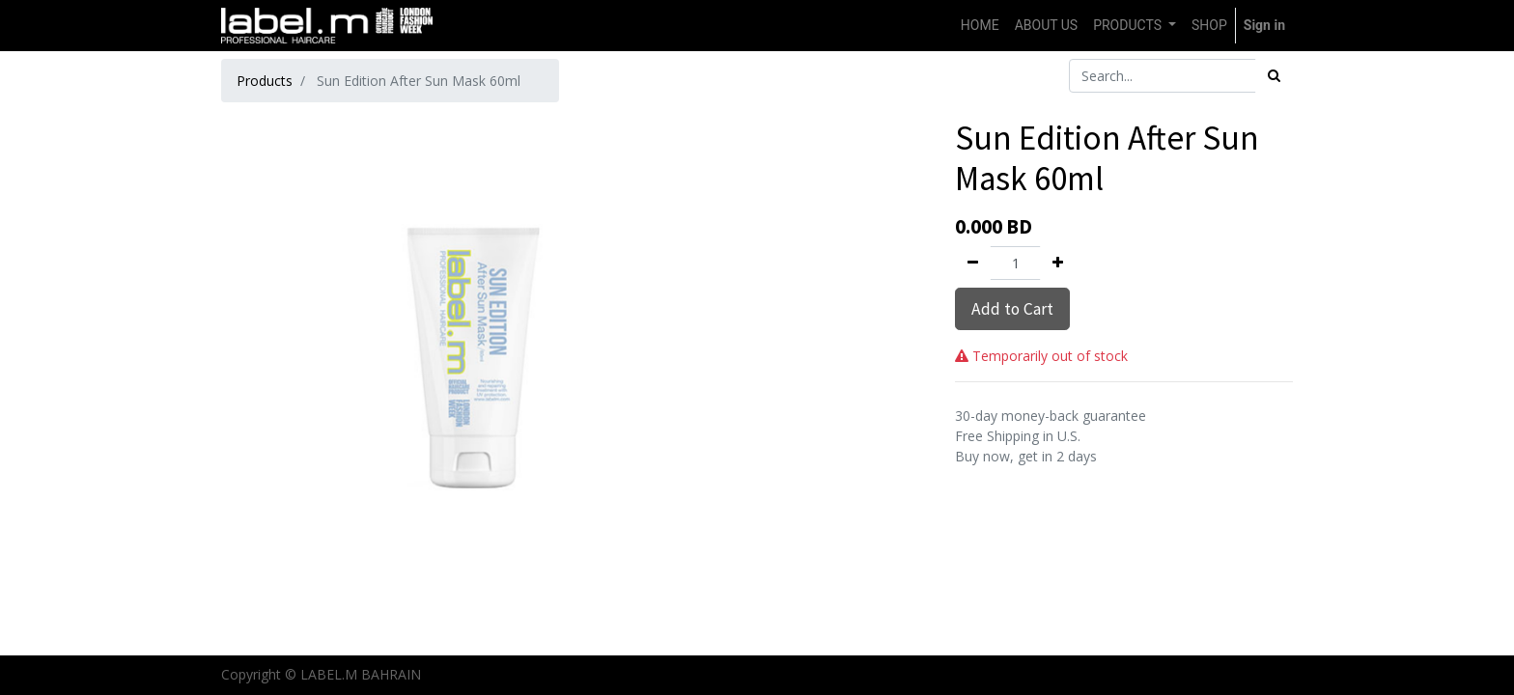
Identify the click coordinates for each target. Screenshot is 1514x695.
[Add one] (1058, 263)
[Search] (1274, 76)
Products (265, 80)
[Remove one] (973, 263)
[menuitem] (980, 25)
